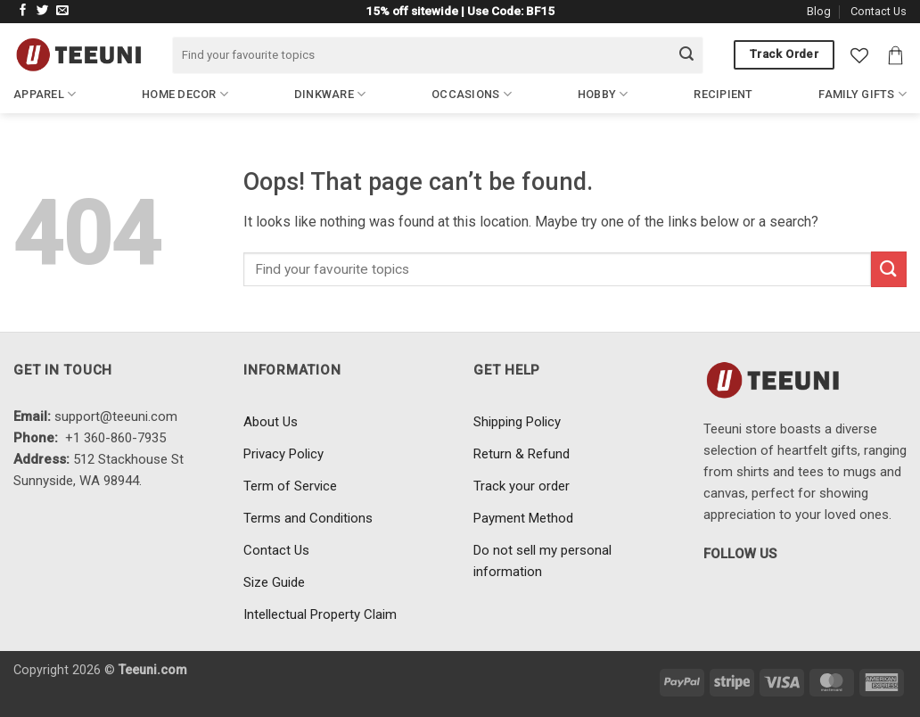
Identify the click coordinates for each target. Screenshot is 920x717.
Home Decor (185, 94)
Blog (819, 11)
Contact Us (878, 11)
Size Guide (274, 582)
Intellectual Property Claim (320, 614)
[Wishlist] (859, 55)
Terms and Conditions (308, 518)
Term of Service (290, 486)
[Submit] (686, 55)
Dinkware (330, 94)
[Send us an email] (62, 11)
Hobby (603, 94)
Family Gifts (862, 94)
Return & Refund (521, 454)
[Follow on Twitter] (43, 11)
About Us (270, 422)
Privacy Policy (283, 454)
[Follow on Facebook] (23, 11)
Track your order (521, 486)
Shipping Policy (517, 422)
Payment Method (523, 518)
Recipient (723, 94)
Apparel (44, 94)
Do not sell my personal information (542, 561)
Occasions (471, 94)
